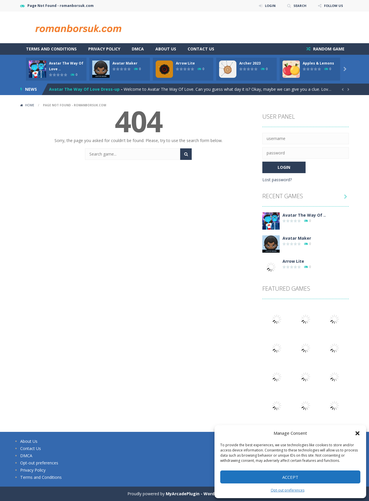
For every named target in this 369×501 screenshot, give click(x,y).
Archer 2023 (250, 63)
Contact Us (201, 49)
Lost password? (277, 179)
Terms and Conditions (51, 49)
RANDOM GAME (328, 49)
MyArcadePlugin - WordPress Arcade (204, 493)
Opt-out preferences (287, 490)
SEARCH (297, 5)
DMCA (138, 49)
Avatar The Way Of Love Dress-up (84, 89)
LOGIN (267, 5)
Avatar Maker (125, 63)
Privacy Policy (104, 49)
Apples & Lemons (318, 63)
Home (29, 105)
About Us (165, 49)
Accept (290, 477)
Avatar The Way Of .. (304, 215)
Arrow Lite (185, 63)
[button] (357, 433)
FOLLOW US (332, 5)
